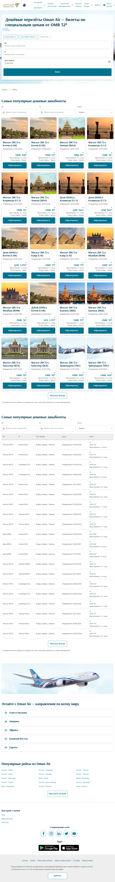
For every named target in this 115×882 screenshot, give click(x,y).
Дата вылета (9, 61)
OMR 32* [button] (59, 25)
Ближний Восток (16, 739)
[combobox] (21, 112)
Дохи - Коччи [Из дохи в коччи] (43, 778)
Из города (76, 860)
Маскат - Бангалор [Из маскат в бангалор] (8, 778)
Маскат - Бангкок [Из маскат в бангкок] (82, 774)
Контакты (5, 823)
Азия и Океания (15, 713)
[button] (28, 37)
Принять (57, 876)
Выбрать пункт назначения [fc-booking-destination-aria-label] (14, 55)
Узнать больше (88, 5)
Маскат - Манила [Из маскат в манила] (45, 786)
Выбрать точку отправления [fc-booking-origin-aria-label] (15, 46)
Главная (4, 90)
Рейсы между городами (45, 860)
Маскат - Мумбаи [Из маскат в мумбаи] (45, 774)
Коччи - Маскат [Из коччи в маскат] (81, 786)
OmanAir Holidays (79, 5)
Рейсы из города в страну (63, 860)
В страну (25, 860)
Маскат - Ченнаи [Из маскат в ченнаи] (82, 770)
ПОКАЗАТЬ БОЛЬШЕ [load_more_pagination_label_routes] (57, 794)
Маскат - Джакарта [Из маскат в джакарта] (83, 782)
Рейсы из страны (87, 860)
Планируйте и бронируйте (40, 5)
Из (6, 43)
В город (32, 860)
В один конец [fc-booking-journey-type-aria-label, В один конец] (9, 37)
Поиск (57, 72)
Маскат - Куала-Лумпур (47, 782)
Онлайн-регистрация (52, 5)
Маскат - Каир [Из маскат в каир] (7, 774)
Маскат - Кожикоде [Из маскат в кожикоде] (46, 770)
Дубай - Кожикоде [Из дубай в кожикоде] (82, 778)
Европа (10, 747)
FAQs (3, 815)
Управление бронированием (67, 5)
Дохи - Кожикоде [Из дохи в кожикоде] (8, 786)
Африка (11, 730)
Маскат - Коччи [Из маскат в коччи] (7, 770)
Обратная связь (7, 819)
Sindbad (97, 5)
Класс (79, 107)
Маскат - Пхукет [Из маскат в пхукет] (7, 782)
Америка (11, 721)
